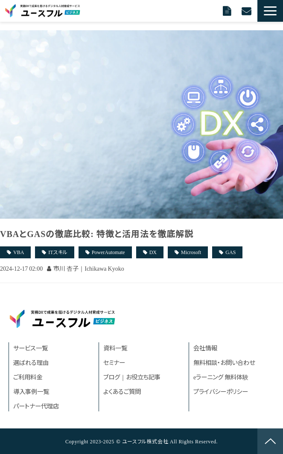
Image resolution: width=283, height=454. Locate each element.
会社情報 (205, 347)
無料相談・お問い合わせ (224, 362)
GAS (230, 251)
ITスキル (57, 251)
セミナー (114, 362)
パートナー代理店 (36, 405)
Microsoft (191, 251)
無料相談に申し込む (247, 10)
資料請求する (228, 10)
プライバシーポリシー (220, 391)
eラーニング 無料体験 (220, 376)
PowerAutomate (108, 251)
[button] (270, 11)
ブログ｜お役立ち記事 (131, 376)
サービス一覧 (30, 347)
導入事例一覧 (31, 391)
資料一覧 (115, 347)
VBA (18, 251)
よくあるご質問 (122, 391)
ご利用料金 (27, 376)
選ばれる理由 (31, 362)
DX (153, 251)
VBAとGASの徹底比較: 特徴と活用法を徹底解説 (96, 233)
